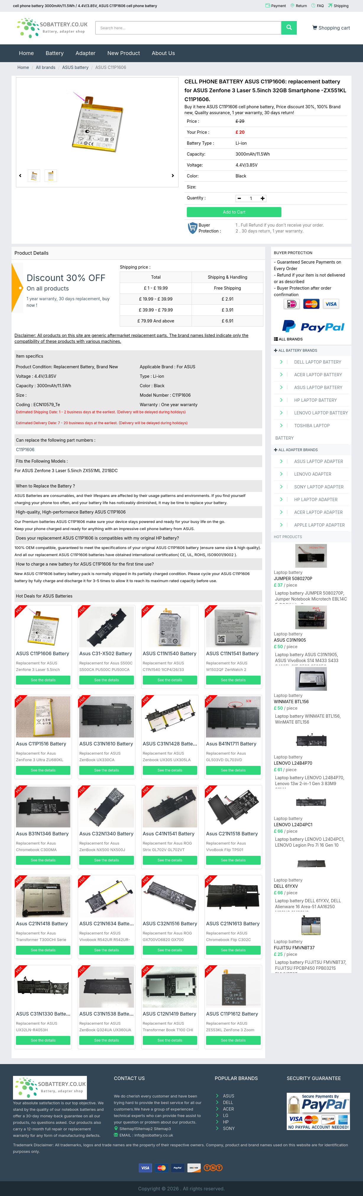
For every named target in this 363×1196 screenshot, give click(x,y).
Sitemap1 (127, 1128)
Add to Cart (234, 211)
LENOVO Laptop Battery (312, 412)
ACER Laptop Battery (309, 374)
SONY (225, 1128)
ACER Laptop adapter (309, 512)
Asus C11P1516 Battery (41, 744)
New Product (123, 53)
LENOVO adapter (303, 474)
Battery (55, 53)
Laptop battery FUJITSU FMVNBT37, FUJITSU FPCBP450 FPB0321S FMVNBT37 (310, 966)
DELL (224, 1102)
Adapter (86, 53)
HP (222, 1121)
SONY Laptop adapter (310, 486)
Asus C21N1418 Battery (42, 924)
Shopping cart (331, 28)
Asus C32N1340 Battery (106, 834)
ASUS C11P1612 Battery (232, 1014)
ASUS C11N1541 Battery (232, 653)
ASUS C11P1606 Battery (42, 653)
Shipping (341, 6)
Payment (278, 6)
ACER (224, 1108)
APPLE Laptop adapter (310, 524)
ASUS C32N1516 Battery (170, 924)
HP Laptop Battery (306, 400)
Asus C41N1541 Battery (169, 834)
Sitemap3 (162, 1128)
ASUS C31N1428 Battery (170, 744)
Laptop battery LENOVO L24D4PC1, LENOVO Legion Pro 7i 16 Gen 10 (310, 842)
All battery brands (295, 350)
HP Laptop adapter (307, 499)
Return (301, 6)
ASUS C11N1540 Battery (170, 653)
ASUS (224, 1095)
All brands (45, 67)
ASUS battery (75, 67)
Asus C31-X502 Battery (105, 653)
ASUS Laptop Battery (309, 387)
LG (222, 1115)
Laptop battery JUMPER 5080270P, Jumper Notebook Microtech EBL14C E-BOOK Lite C (311, 597)
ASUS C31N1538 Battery (106, 1014)
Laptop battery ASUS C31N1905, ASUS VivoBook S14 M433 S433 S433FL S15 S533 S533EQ (307, 658)
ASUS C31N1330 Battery (43, 1014)
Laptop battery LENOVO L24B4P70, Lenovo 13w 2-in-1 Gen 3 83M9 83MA (309, 781)
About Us (163, 53)
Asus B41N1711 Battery (231, 744)
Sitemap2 (144, 1128)
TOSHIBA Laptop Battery (303, 431)
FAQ (320, 6)
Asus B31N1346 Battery (42, 834)
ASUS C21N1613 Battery (233, 924)
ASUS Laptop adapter (309, 461)
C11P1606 (25, 449)
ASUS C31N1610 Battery (106, 744)
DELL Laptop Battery (308, 361)
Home (29, 50)
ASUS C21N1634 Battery (106, 924)
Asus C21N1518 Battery (232, 834)
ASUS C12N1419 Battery (169, 1014)
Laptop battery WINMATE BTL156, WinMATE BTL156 (308, 719)
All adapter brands (296, 450)
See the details (43, 680)
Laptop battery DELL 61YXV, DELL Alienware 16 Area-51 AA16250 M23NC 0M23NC (308, 904)
